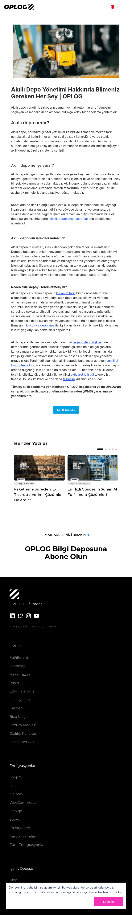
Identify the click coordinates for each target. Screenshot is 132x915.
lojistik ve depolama (40, 325)
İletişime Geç (66, 409)
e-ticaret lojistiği (82, 374)
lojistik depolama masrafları (68, 219)
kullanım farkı (65, 293)
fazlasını (69, 379)
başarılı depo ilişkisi (87, 342)
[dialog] (66, 896)
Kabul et (108, 901)
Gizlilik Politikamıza (101, 892)
